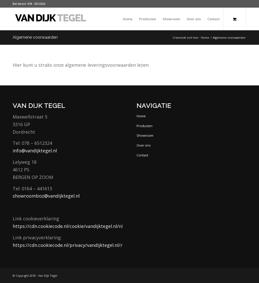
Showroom (145, 135)
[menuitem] (128, 19)
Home (141, 116)
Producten (145, 126)
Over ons (144, 145)
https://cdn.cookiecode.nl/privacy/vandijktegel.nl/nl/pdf (73, 245)
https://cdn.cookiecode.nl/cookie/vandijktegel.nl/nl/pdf (72, 226)
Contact (142, 155)
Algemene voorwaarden (35, 37)
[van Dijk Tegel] (51, 19)
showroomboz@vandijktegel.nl (46, 196)
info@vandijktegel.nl (35, 151)
